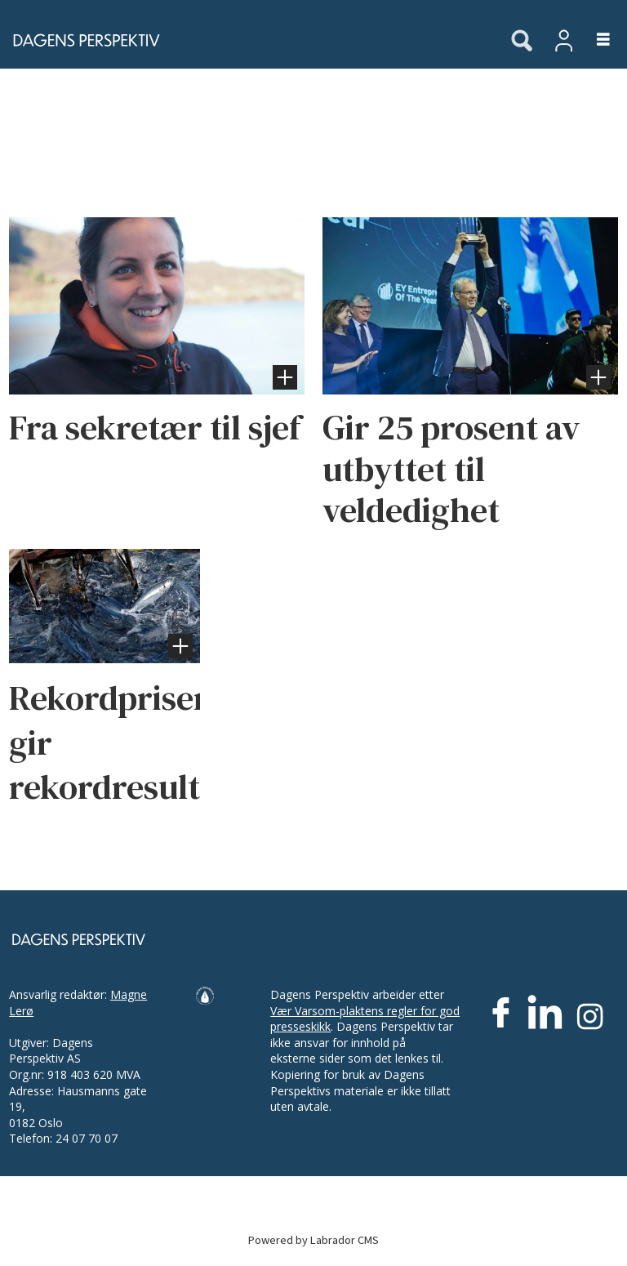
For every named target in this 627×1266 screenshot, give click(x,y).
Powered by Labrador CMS (313, 1240)
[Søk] (521, 41)
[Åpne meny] (594, 40)
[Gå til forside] (81, 40)
